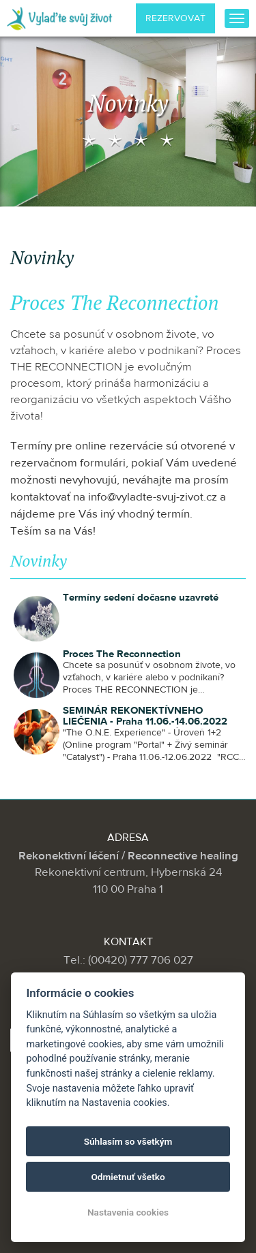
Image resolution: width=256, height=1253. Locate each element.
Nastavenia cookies (128, 1212)
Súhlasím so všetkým (128, 1141)
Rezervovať (175, 18)
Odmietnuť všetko (128, 1176)
